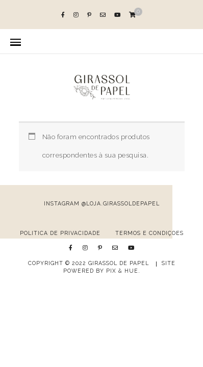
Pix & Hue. (123, 271)
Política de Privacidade (60, 233)
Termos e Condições (149, 233)
